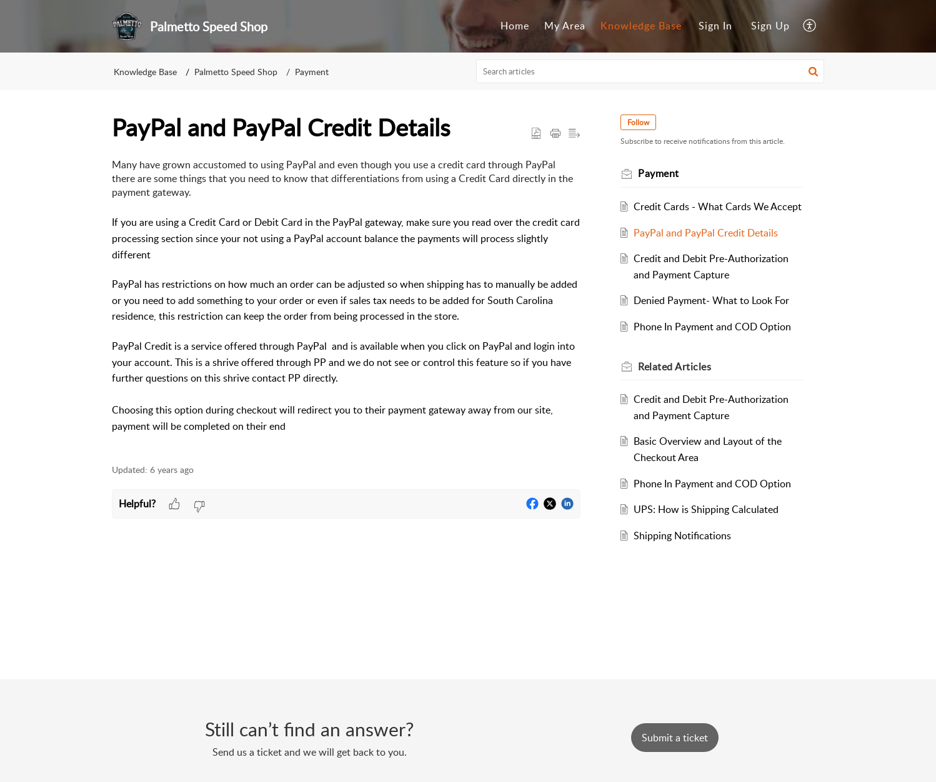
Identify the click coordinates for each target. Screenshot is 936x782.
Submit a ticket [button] (675, 737)
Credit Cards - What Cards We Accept (718, 206)
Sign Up (770, 26)
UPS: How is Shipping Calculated (706, 509)
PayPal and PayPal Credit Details (706, 233)
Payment (312, 72)
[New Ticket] (675, 737)
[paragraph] (346, 304)
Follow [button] (638, 122)
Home (514, 26)
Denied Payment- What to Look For (711, 300)
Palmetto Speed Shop (235, 72)
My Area (564, 26)
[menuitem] (515, 26)
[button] (810, 26)
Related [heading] (674, 366)
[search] (650, 71)
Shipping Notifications (682, 535)
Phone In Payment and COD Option (712, 326)
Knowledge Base (641, 26)
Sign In (715, 26)
